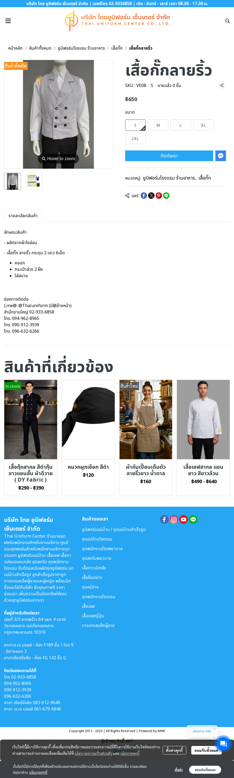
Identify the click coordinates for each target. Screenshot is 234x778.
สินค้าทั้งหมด (40, 48)
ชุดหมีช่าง (90, 587)
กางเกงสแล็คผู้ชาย (98, 625)
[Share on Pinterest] (159, 195)
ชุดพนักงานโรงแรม (98, 597)
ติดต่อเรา (169, 155)
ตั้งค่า (179, 769)
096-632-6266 (17, 696)
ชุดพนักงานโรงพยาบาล (102, 548)
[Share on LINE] (166, 195)
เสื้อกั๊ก (117, 48)
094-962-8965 (17, 683)
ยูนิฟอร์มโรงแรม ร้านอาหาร (81, 48)
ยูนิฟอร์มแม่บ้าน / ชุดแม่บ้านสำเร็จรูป (114, 529)
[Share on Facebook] (144, 195)
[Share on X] (151, 195)
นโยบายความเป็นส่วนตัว (93, 753)
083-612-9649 (46, 702)
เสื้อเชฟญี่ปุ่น (93, 616)
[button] (227, 21)
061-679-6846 (47, 709)
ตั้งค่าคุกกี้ (174, 750)
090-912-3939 (17, 690)
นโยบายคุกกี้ (130, 753)
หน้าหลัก (15, 48)
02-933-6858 (23, 677)
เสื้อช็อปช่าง (92, 577)
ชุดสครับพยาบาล (96, 558)
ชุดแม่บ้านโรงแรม (97, 539)
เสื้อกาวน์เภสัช (94, 568)
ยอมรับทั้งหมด (206, 750)
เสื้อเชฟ (88, 606)
